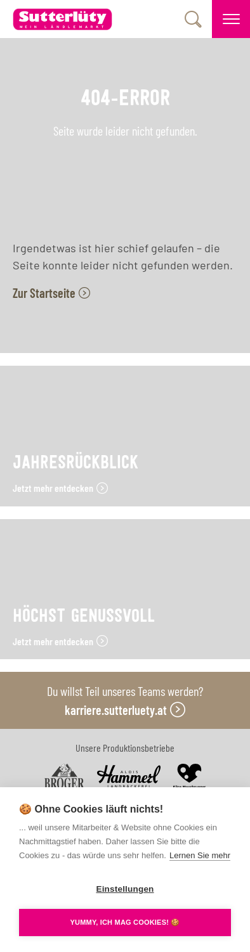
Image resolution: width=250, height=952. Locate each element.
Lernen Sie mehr (199, 855)
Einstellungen (125, 889)
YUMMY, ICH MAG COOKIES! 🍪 (125, 922)
